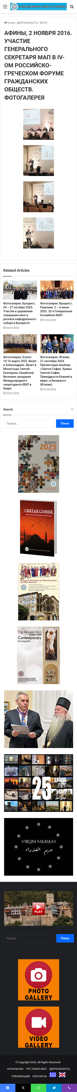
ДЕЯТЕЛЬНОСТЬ (27, 22)
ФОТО (43, 22)
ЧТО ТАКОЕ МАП (36, 1068)
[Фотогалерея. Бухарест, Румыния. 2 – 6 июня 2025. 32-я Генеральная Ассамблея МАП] (57, 290)
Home (9, 22)
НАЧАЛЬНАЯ (15, 1068)
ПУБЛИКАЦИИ (21, 1076)
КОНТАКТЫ (40, 1076)
